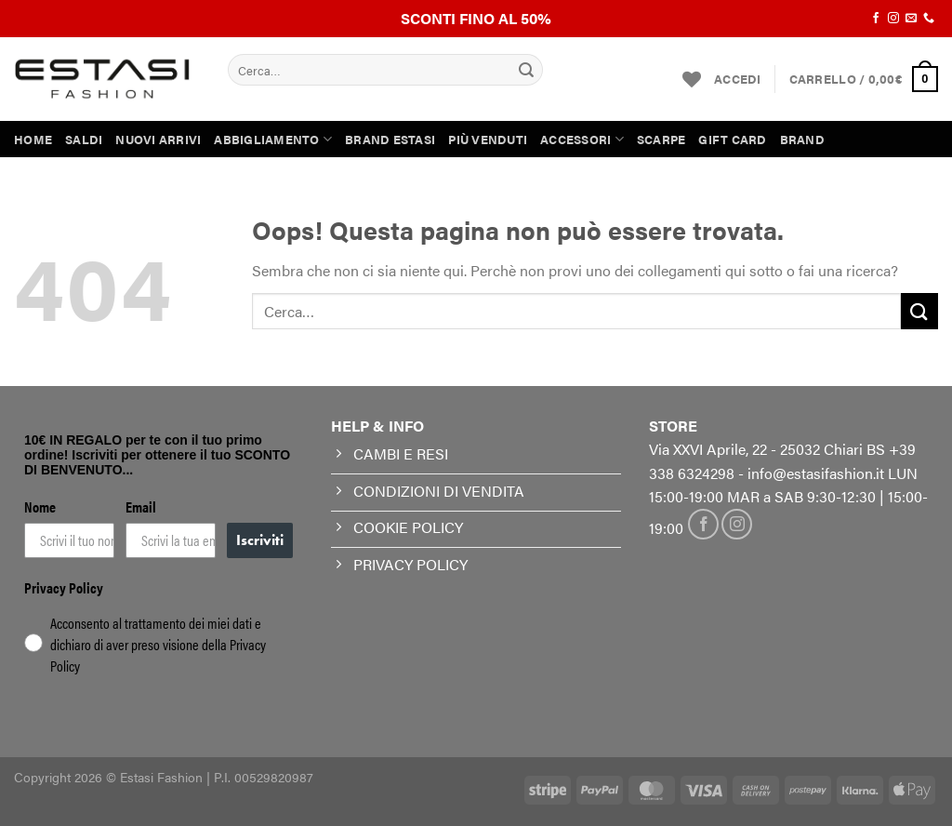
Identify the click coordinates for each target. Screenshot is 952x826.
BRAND (802, 139)
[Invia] (526, 70)
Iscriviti (260, 540)
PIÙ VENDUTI (487, 139)
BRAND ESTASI (390, 139)
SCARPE (661, 139)
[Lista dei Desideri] (691, 79)
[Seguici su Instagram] (893, 18)
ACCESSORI (582, 139)
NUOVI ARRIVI (158, 139)
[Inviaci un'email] (911, 18)
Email (141, 506)
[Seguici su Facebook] (875, 18)
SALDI (83, 139)
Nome (40, 506)
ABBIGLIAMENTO (273, 139)
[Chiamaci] (928, 18)
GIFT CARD (732, 139)
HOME (33, 139)
